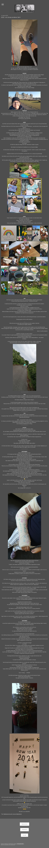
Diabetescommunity (8, 814)
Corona (14, 814)
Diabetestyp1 (19, 814)
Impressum (24, 829)
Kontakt (24, 835)
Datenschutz (24, 824)
